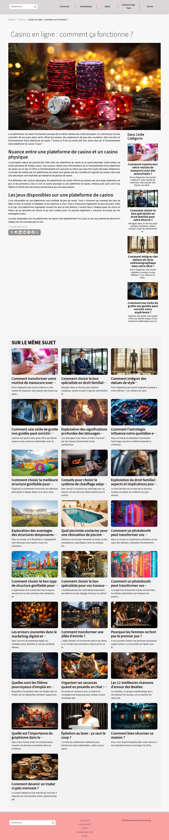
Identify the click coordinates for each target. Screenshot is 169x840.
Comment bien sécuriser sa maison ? (132, 735)
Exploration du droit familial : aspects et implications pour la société (134, 483)
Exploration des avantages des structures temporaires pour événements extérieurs (34, 534)
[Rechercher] (23, 6)
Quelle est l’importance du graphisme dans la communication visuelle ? (32, 737)
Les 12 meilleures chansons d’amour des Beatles (132, 684)
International (86, 6)
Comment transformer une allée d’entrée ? (82, 633)
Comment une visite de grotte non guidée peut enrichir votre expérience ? (143, 307)
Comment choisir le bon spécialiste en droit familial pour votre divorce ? (143, 215)
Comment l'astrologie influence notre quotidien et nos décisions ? (133, 433)
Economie (64, 6)
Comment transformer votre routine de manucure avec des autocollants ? (143, 169)
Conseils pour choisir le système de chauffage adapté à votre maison (84, 483)
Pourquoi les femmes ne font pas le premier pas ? (133, 633)
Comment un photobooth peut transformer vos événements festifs (131, 585)
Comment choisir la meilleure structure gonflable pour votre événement (35, 483)
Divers (150, 6)
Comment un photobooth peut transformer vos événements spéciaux (131, 534)
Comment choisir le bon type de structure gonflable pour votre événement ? (34, 585)
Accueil (11, 19)
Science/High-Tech (129, 6)
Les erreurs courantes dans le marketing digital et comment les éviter (34, 635)
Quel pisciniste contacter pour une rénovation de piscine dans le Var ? (84, 534)
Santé (107, 6)
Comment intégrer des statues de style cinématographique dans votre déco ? (143, 261)
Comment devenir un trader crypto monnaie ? (33, 785)
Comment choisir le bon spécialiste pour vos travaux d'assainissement (82, 585)
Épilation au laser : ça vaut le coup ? (83, 735)
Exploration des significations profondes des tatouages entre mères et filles (84, 433)
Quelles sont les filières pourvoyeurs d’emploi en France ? (31, 686)
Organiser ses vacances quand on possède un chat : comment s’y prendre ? (82, 686)
